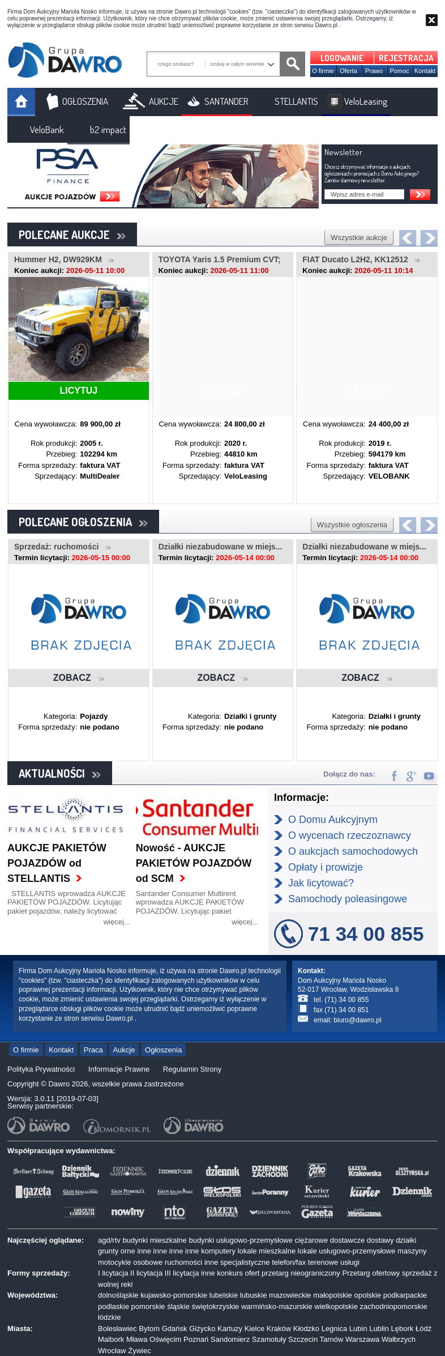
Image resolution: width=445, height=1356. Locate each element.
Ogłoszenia (163, 1050)
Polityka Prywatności (41, 1069)
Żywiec (139, 1350)
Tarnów (332, 1339)
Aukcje (124, 1050)
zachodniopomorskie (393, 1306)
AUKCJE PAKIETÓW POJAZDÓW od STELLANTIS (56, 863)
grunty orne (116, 1251)
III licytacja (182, 1273)
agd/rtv (109, 1240)
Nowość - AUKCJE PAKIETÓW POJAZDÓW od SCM (194, 863)
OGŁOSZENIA (85, 101)
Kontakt (424, 70)
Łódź (423, 1328)
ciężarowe (311, 1240)
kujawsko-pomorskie (173, 1295)
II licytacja (146, 1273)
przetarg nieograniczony (301, 1273)
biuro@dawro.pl (357, 1020)
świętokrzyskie (215, 1306)
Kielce (254, 1328)
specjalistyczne (244, 1262)
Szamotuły (269, 1339)
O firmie (323, 70)
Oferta (348, 70)
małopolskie (332, 1295)
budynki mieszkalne (154, 1240)
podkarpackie (405, 1295)
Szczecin (303, 1339)
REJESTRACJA (406, 58)
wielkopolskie (336, 1306)
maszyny (411, 1251)
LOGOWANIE (341, 58)
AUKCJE (163, 101)
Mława (137, 1339)
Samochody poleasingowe (347, 899)
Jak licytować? (321, 883)
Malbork (111, 1339)
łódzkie (109, 1317)
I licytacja (113, 1273)
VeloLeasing (365, 101)
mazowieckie (290, 1295)
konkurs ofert (238, 1273)
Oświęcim (165, 1339)
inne (144, 1251)
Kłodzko (306, 1328)
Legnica (335, 1328)
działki (406, 1240)
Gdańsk (174, 1328)
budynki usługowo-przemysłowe (241, 1240)
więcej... (117, 922)
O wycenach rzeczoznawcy (349, 835)
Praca (93, 1050)
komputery (218, 1251)
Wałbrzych (399, 1339)
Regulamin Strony (192, 1069)
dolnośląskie (118, 1295)
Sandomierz (230, 1339)
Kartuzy (229, 1328)
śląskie (178, 1306)
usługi (350, 1262)
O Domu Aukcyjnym (333, 819)
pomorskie (148, 1306)
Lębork (402, 1328)
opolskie (367, 1295)
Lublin (379, 1328)
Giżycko (202, 1328)
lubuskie (253, 1295)
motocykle (114, 1262)
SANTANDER (226, 101)
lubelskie (223, 1295)
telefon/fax (289, 1262)
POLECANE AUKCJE (72, 234)
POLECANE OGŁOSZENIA (83, 521)
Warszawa (362, 1339)
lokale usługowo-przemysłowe (347, 1251)
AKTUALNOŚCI (60, 773)
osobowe (147, 1262)
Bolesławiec (117, 1328)
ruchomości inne (192, 1262)
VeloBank (47, 129)
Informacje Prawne (118, 1069)
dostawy (380, 1240)
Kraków (279, 1328)
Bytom (149, 1328)
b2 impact (108, 129)
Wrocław (112, 1350)
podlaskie (113, 1306)
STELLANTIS (296, 101)
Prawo (374, 70)
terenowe (323, 1262)
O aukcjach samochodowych (353, 851)
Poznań (195, 1339)
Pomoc (399, 70)
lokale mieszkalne (267, 1251)
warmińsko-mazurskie (277, 1306)
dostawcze (347, 1240)
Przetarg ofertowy (371, 1273)
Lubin (358, 1328)
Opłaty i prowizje (325, 867)
